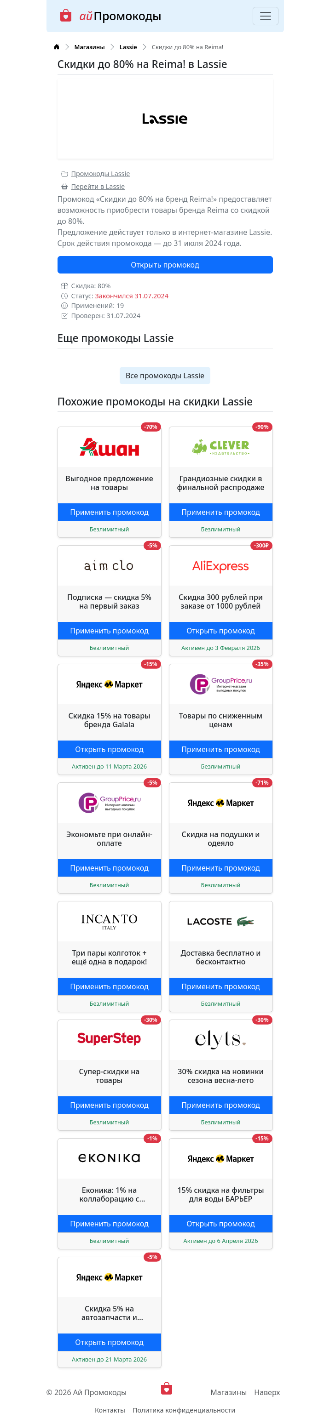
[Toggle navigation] (265, 16)
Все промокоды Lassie (165, 375)
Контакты (110, 1410)
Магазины (228, 1392)
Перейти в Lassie (93, 186)
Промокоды (110, 16)
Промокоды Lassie (95, 173)
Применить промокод (109, 512)
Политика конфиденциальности (184, 1410)
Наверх (267, 1392)
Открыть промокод (165, 265)
